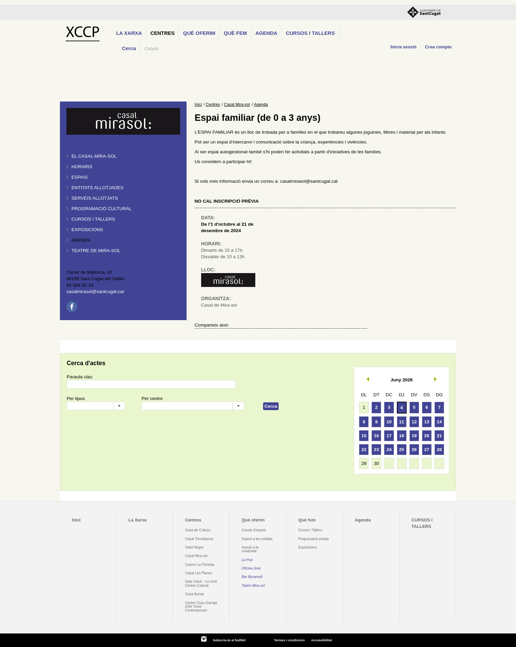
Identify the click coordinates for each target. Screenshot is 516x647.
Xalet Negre (194, 547)
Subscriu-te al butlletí (229, 640)
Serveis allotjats (94, 198)
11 (401, 421)
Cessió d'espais (254, 530)
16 (376, 435)
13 (426, 421)
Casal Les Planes (198, 573)
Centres (162, 33)
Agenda (266, 33)
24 (388, 449)
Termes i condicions (289, 640)
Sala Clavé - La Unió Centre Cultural (201, 583)
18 (401, 435)
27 (426, 449)
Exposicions (87, 229)
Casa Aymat (194, 594)
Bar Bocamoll (252, 577)
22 (363, 449)
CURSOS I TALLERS (310, 33)
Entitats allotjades (97, 187)
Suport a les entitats (257, 539)
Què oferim (199, 33)
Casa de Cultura (197, 530)
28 (439, 449)
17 (388, 435)
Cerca (129, 48)
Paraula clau (79, 376)
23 (376, 449)
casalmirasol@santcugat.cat (95, 291)
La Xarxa (129, 33)
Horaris (81, 166)
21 (439, 435)
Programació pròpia (313, 539)
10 (388, 421)
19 (414, 435)
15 (363, 435)
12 (414, 421)
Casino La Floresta (199, 564)
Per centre (152, 398)
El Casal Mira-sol (93, 156)
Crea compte (438, 46)
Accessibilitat (321, 640)
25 (401, 449)
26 (414, 449)
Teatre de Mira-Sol (96, 250)
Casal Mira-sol (237, 104)
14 (439, 421)
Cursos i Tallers (310, 530)
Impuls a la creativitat (250, 549)
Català (151, 48)
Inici (198, 104)
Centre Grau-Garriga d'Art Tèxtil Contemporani (201, 606)
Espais (79, 177)
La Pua (247, 560)
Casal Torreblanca (199, 539)
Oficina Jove (251, 568)
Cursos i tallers (93, 219)
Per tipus (76, 398)
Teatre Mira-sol (253, 585)
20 (426, 435)
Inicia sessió (403, 46)
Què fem (235, 33)
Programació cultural (101, 208)
